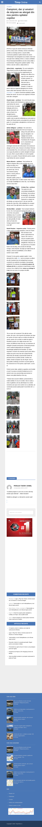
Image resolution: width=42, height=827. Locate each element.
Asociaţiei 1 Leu (11, 92)
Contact (11, 799)
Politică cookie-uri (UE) (15, 805)
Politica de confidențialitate (15, 802)
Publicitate (11, 796)
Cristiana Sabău (23, 20)
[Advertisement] (21, 463)
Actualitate (9, 6)
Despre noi (11, 793)
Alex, (19, 258)
